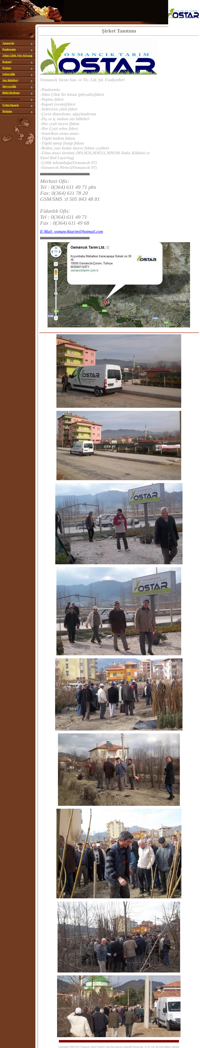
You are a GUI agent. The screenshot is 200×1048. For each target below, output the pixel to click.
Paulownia (9, 49)
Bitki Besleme (11, 92)
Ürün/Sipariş (10, 105)
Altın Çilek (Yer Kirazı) (17, 55)
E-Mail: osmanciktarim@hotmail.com (71, 231)
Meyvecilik (9, 86)
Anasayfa (8, 43)
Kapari (7, 61)
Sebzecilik (8, 74)
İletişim (7, 111)
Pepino (6, 68)
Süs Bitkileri (10, 80)
